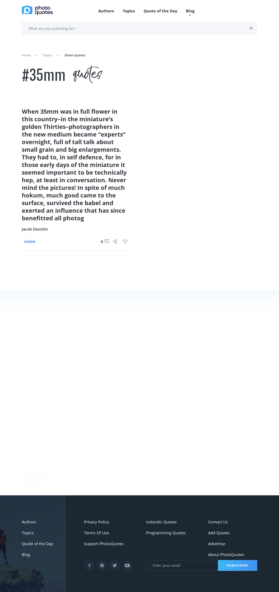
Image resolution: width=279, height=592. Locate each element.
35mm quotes (74, 55)
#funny (28, 443)
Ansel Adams (73, 467)
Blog (190, 10)
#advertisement (36, 465)
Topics (129, 10)
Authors (106, 10)
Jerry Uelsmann (75, 489)
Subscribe (237, 565)
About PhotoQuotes (226, 554)
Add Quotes (219, 532)
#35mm (29, 241)
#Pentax (29, 476)
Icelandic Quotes (161, 522)
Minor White (72, 478)
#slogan (29, 454)
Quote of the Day (160, 10)
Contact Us (218, 522)
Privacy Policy (96, 522)
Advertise (216, 543)
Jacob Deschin (35, 229)
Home (26, 55)
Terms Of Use (96, 532)
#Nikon (28, 487)
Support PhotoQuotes (104, 543)
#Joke (27, 432)
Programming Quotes (166, 532)
